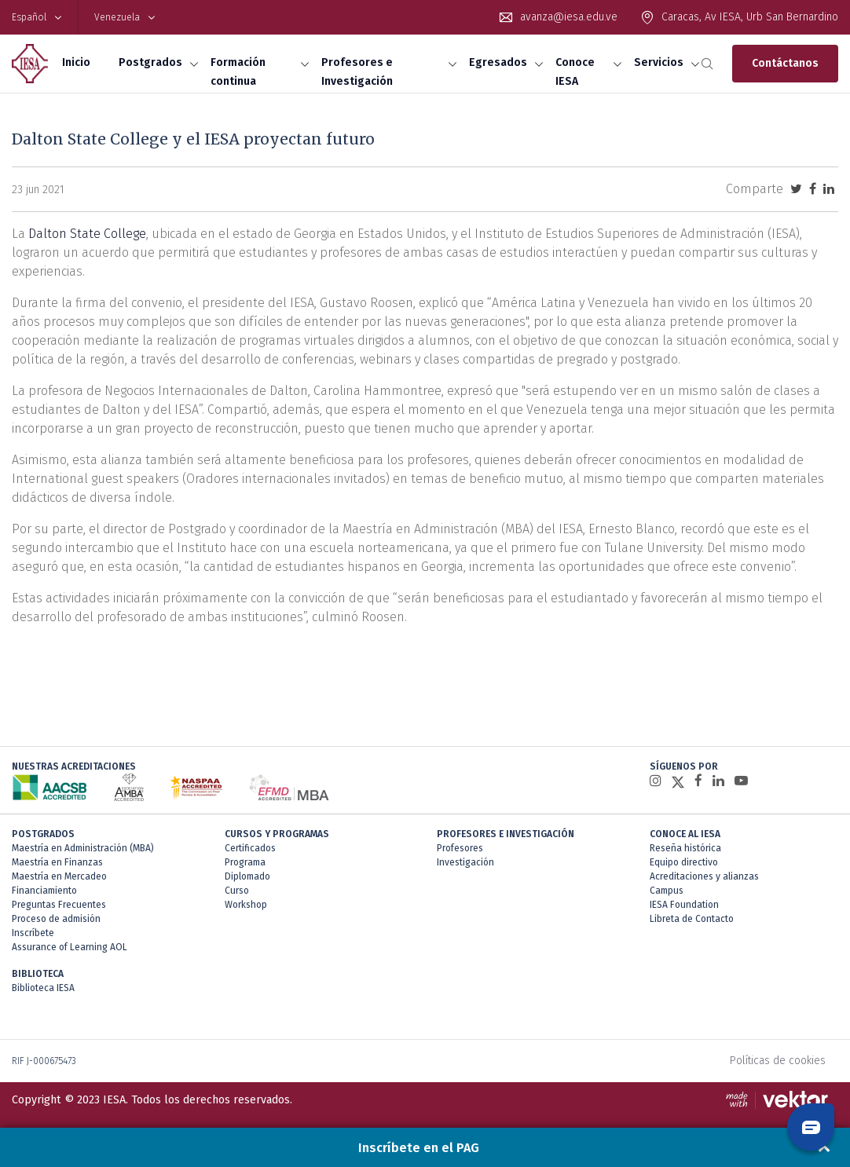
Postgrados (150, 62)
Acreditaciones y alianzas (704, 876)
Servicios (658, 62)
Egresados (498, 62)
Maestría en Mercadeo (59, 876)
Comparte (754, 188)
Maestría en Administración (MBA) (83, 848)
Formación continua (238, 72)
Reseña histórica (685, 848)
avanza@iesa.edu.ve (568, 17)
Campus (666, 890)
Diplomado (247, 876)
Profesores (460, 848)
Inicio (76, 62)
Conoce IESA (575, 72)
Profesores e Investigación (357, 72)
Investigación (465, 862)
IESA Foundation (684, 904)
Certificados (250, 848)
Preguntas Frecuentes (59, 904)
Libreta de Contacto (692, 918)
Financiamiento (44, 890)
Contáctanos (785, 63)
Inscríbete (33, 932)
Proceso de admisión (56, 918)
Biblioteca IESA (43, 987)
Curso (237, 890)
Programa (245, 862)
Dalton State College (87, 233)
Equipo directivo (684, 862)
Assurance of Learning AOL (69, 947)
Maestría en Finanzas (57, 862)
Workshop (246, 904)
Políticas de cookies (778, 1060)
